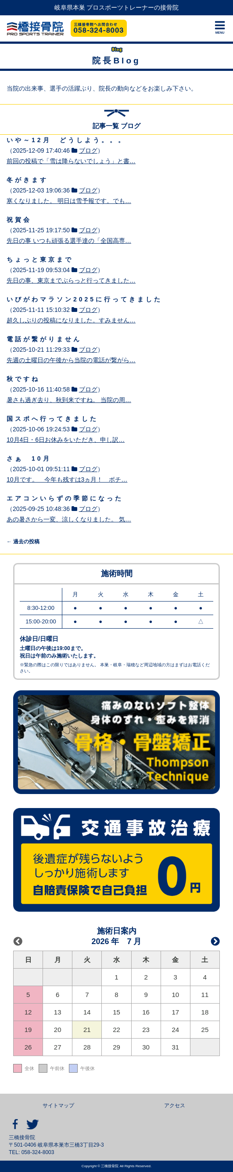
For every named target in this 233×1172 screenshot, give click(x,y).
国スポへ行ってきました (52, 418)
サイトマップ (58, 1105)
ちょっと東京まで (40, 259)
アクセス (174, 1105)
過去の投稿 (23, 542)
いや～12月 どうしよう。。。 (66, 139)
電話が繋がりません (44, 339)
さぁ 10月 (29, 458)
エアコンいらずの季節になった (65, 498)
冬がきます (27, 179)
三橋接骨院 (35, 28)
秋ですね (23, 378)
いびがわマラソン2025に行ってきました (84, 299)
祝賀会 (19, 219)
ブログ (88, 150)
